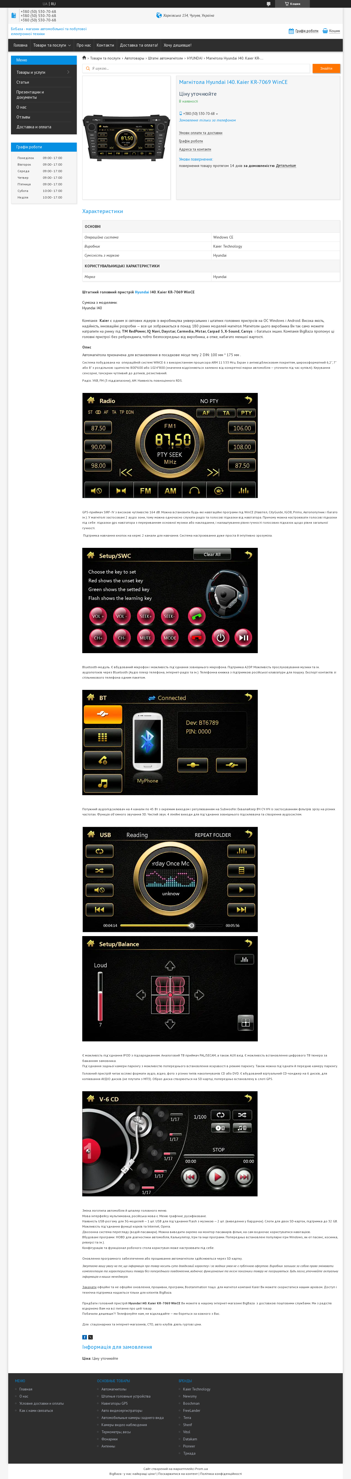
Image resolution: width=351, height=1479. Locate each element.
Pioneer (189, 1446)
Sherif (187, 1425)
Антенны (108, 1446)
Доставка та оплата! (139, 45)
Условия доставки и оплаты (41, 1403)
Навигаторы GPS (114, 1403)
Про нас (84, 45)
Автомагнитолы (113, 1389)
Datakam (190, 1439)
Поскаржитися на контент (178, 1474)
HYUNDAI (194, 58)
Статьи (22, 82)
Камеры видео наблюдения (124, 1425)
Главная (25, 1389)
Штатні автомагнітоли (165, 58)
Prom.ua (201, 1469)
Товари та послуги (49, 45)
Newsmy (190, 1396)
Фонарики (109, 1439)
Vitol (186, 1432)
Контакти (105, 45)
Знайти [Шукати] (326, 68)
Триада (189, 1453)
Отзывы (23, 117)
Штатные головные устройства (126, 1396)
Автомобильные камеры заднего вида (132, 1417)
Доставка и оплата (33, 126)
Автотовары (134, 58)
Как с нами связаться (36, 1410)
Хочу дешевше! (177, 45)
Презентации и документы (30, 94)
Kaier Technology (196, 1389)
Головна (20, 45)
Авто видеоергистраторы (121, 1410)
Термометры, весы (116, 1432)
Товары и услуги (30, 72)
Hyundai (142, 292)
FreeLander (191, 1410)
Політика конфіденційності (221, 1474)
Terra (187, 1417)
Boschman (191, 1403)
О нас (21, 107)
